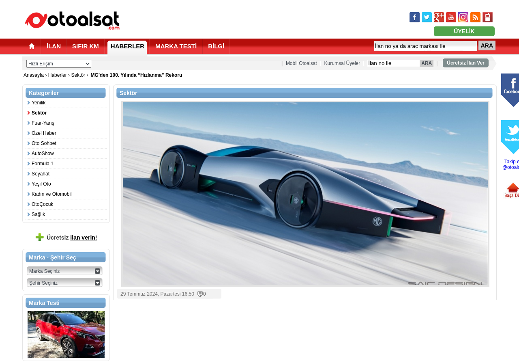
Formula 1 (43, 163)
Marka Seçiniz (44, 271)
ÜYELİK (464, 31)
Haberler (57, 75)
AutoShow (43, 153)
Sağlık (38, 214)
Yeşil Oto (41, 184)
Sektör (78, 75)
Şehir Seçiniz (43, 283)
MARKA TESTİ (176, 46)
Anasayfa (34, 75)
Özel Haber (44, 133)
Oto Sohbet (44, 143)
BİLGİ (216, 46)
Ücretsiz (72, 237)
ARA (487, 45)
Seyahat (40, 174)
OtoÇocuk (42, 204)
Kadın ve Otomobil (52, 194)
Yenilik (38, 103)
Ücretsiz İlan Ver (466, 63)
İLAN (54, 46)
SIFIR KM (85, 46)
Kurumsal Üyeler (342, 63)
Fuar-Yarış (43, 123)
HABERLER (127, 46)
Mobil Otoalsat (301, 63)
